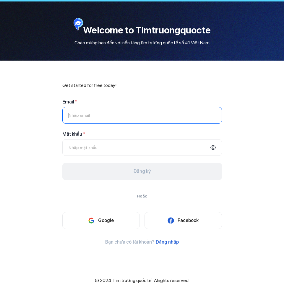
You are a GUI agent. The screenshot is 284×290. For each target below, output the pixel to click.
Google (101, 220)
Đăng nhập (167, 242)
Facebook (183, 220)
